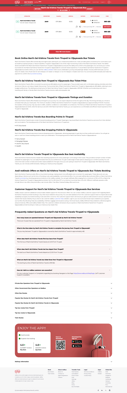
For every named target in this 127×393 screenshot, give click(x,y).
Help (79, 2)
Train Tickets (51, 373)
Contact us (61, 373)
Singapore (108, 375)
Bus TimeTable (75, 386)
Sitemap (74, 379)
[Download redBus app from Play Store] (77, 342)
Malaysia (107, 377)
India (106, 371)
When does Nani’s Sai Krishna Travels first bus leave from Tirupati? (40, 239)
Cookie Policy (87, 375)
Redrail (99, 373)
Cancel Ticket (95, 2)
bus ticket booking (36, 73)
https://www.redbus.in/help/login (84, 273)
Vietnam (107, 381)
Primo (73, 384)
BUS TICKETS (28, 2)
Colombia (108, 382)
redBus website (48, 69)
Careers (60, 377)
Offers (73, 381)
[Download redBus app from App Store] (77, 347)
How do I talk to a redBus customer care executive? (34, 270)
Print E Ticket (75, 375)
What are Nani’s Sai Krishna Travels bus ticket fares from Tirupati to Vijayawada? (44, 260)
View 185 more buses (63, 52)
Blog (73, 382)
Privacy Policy (87, 373)
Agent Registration (63, 375)
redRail (37, 2)
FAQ (73, 377)
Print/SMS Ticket (86, 2)
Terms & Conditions (89, 371)
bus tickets (22, 178)
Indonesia (108, 373)
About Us (60, 371)
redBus (41, 377)
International (108, 386)
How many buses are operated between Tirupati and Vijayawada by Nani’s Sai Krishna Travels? (49, 218)
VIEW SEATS (107, 26)
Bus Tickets (51, 371)
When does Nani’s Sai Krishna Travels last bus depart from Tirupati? (40, 249)
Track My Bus (75, 371)
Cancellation (75, 373)
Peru (106, 384)
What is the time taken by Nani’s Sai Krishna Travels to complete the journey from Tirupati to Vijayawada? (53, 228)
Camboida (108, 379)
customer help (59, 198)
